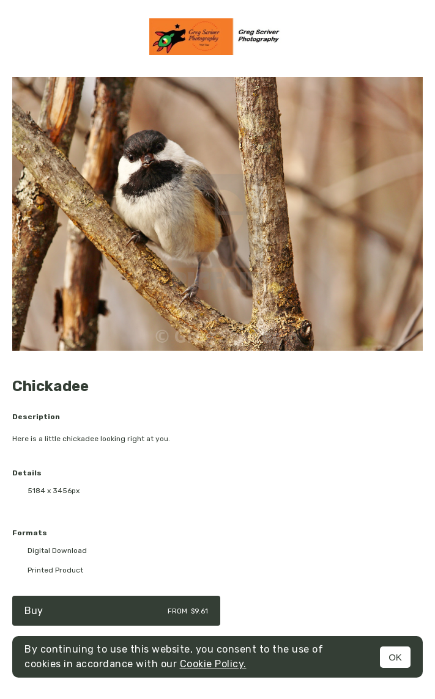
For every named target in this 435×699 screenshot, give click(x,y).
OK (395, 657)
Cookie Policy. (213, 664)
